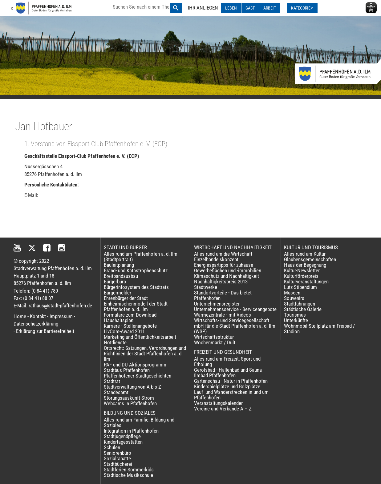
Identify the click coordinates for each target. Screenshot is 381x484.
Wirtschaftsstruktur (214, 337)
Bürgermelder (117, 292)
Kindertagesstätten (123, 442)
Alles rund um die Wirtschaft (223, 254)
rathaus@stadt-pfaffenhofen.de (60, 305)
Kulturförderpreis (301, 276)
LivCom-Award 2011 (124, 331)
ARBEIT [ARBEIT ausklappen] (269, 8)
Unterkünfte (296, 320)
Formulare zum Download (130, 315)
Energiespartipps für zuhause (223, 265)
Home (20, 316)
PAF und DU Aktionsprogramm (135, 364)
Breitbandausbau (121, 276)
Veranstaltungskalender (218, 403)
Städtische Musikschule (128, 475)
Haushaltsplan (118, 320)
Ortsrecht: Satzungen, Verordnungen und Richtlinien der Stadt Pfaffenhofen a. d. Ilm (145, 353)
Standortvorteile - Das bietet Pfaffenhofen (223, 295)
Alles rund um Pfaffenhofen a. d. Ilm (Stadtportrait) (140, 256)
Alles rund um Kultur (305, 254)
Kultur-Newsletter (302, 270)
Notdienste (115, 342)
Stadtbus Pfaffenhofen (127, 370)
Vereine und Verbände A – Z (223, 408)
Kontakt (38, 316)
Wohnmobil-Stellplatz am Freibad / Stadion (319, 328)
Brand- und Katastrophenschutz (136, 270)
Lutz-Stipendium (300, 287)
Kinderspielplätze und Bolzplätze (227, 386)
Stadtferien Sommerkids (129, 469)
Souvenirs (294, 298)
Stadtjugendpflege (122, 436)
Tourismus (295, 315)
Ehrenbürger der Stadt (126, 298)
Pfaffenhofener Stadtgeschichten (137, 375)
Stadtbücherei (118, 464)
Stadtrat (112, 381)
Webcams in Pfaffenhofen (130, 403)
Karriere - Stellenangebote (130, 326)
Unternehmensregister (217, 303)
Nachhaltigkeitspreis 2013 (221, 281)
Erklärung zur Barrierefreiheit (45, 331)
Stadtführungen (299, 303)
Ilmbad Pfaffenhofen (215, 375)
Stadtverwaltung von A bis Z (132, 387)
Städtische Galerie (303, 309)
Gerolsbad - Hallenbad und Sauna (228, 370)
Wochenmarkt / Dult (214, 342)
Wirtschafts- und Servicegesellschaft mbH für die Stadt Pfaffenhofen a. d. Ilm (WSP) (234, 326)
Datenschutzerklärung (36, 324)
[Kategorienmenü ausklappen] (302, 8)
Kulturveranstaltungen (306, 281)
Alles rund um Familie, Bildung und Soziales (139, 422)
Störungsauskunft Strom (129, 398)
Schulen (112, 447)
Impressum (61, 316)
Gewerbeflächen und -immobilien (227, 270)
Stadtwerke (205, 287)
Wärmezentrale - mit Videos (222, 315)
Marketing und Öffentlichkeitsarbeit (140, 337)
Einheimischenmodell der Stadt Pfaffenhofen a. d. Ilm (136, 306)
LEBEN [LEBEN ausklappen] (231, 8)
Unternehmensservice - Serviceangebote (235, 309)
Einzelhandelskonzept (216, 259)
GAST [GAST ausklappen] (250, 8)
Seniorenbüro (117, 453)
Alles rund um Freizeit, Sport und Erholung (227, 361)
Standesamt (116, 392)
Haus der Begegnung (305, 265)
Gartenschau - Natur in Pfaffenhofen (231, 381)
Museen (292, 292)
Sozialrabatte (117, 458)
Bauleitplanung (119, 265)
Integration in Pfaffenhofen (131, 431)
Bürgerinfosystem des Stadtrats (136, 287)
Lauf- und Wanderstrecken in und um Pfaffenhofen (231, 394)
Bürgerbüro (115, 281)
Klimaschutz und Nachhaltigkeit (226, 276)
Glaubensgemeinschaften (310, 259)
